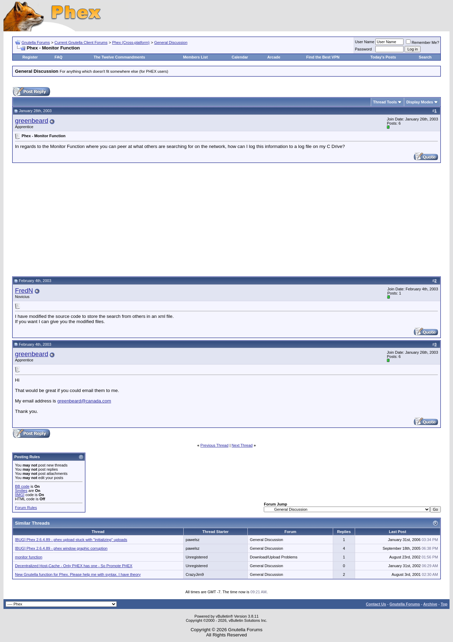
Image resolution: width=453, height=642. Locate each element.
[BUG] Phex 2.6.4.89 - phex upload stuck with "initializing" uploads (71, 540)
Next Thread (242, 445)
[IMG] (19, 495)
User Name (365, 42)
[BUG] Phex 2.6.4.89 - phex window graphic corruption (61, 548)
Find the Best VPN (322, 57)
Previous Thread (214, 445)
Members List (195, 57)
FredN (24, 290)
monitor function (28, 557)
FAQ (59, 57)
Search (425, 57)
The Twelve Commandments (119, 57)
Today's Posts (383, 57)
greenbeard (31, 120)
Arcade (273, 57)
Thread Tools (385, 102)
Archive (430, 604)
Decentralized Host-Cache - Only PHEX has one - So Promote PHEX (73, 566)
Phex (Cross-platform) (131, 42)
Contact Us (376, 604)
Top (444, 604)
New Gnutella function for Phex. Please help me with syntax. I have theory (78, 574)
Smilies (21, 490)
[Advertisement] (226, 218)
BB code (22, 486)
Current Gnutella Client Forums (80, 42)
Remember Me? (422, 42)
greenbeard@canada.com (84, 401)
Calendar (240, 57)
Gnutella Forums (36, 42)
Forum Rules (26, 508)
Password (363, 49)
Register (30, 57)
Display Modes (419, 102)
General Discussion (170, 42)
